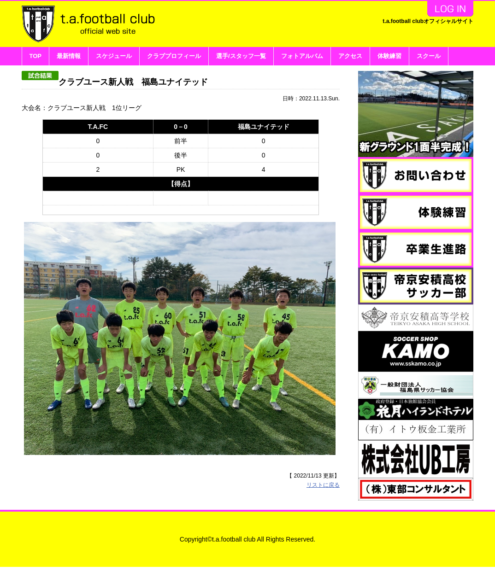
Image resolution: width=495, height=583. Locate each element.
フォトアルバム (302, 55)
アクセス (350, 55)
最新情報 (69, 55)
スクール (429, 55)
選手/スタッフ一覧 (241, 55)
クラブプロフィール (174, 55)
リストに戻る (323, 424)
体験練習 (389, 55)
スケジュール (114, 55)
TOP (35, 55)
